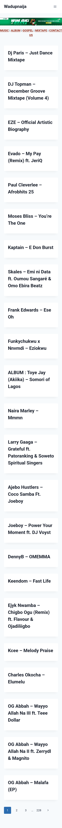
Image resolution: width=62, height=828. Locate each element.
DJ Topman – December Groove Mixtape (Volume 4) (28, 91)
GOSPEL (27, 30)
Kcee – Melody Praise (30, 650)
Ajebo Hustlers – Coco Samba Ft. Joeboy (25, 494)
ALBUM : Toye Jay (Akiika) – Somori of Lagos (29, 379)
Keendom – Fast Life (29, 581)
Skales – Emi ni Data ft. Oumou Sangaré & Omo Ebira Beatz (29, 278)
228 (39, 810)
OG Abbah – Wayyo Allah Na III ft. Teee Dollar (28, 713)
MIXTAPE (41, 30)
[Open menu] (55, 6)
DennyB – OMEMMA (29, 556)
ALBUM (16, 30)
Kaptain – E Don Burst (30, 247)
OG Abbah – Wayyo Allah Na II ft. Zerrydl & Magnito (29, 751)
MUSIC (4, 30)
